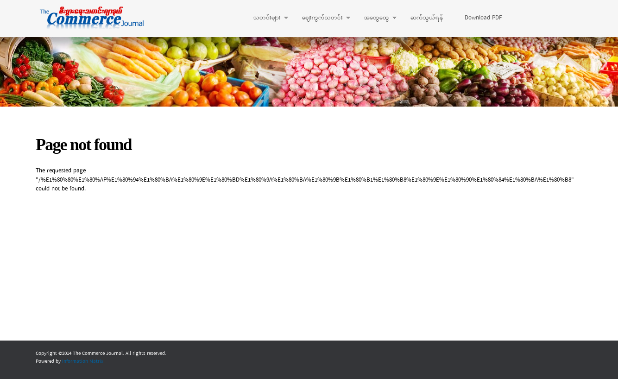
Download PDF (483, 18)
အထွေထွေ (376, 18)
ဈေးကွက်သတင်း (321, 18)
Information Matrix (82, 361)
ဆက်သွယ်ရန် (426, 18)
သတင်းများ (266, 18)
